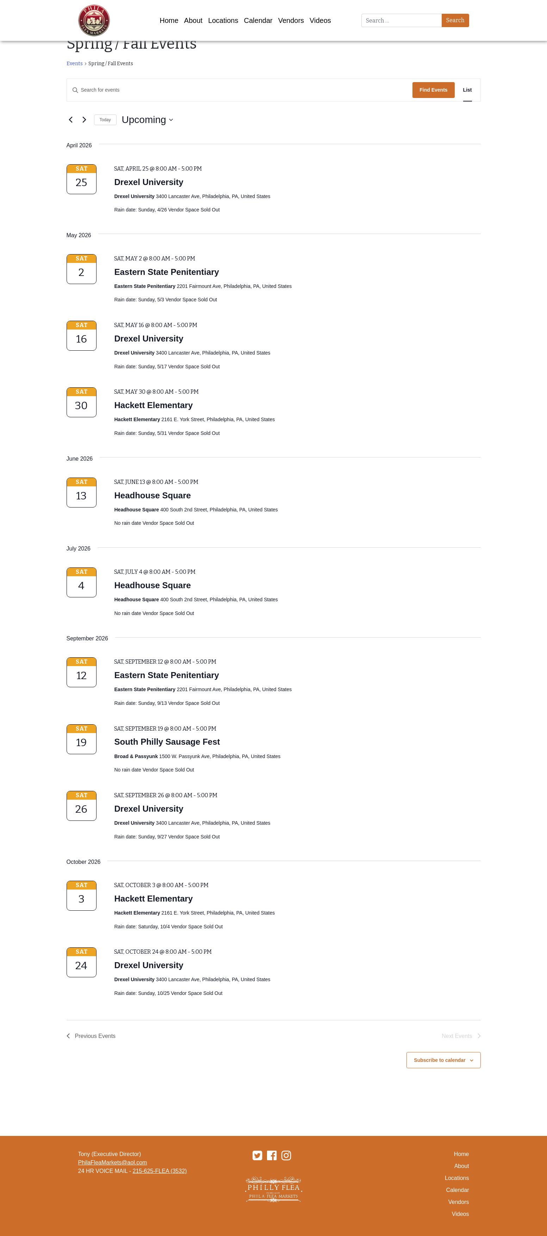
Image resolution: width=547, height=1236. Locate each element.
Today (105, 119)
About (193, 20)
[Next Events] (84, 120)
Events (75, 64)
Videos (320, 20)
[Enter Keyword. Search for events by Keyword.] (240, 90)
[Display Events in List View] (467, 90)
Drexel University (148, 182)
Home (169, 20)
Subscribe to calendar (439, 1060)
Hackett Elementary (153, 405)
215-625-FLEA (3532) (160, 1171)
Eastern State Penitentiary (166, 272)
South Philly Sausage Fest (167, 741)
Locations (223, 20)
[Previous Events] (71, 120)
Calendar (258, 20)
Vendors (291, 20)
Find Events (433, 90)
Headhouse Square (152, 495)
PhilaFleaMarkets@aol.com (112, 1163)
